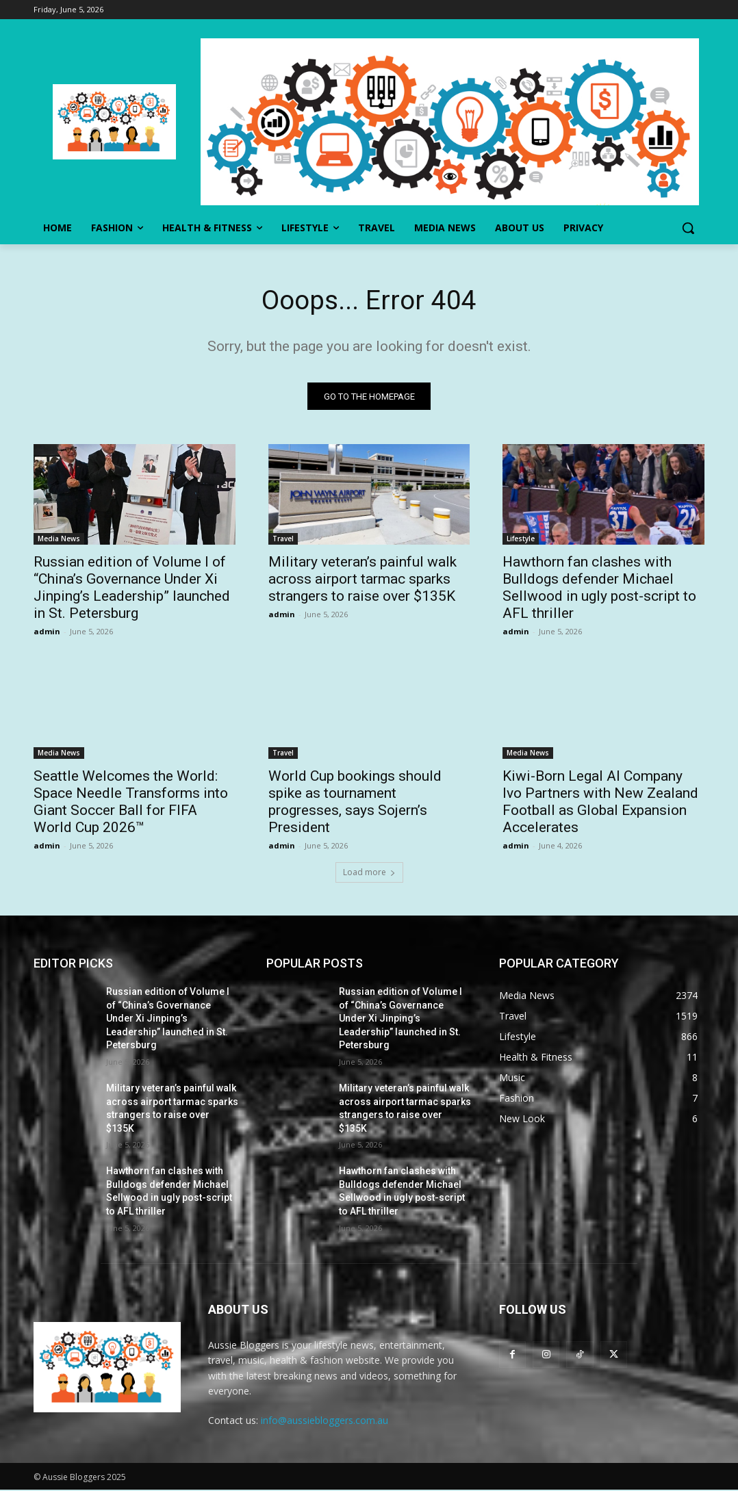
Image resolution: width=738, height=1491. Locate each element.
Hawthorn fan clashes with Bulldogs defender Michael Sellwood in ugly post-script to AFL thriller (599, 589)
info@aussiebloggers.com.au (324, 1421)
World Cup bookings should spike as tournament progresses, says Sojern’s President (355, 804)
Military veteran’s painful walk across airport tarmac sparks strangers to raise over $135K (362, 581)
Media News (59, 540)
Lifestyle (521, 540)
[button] (688, 227)
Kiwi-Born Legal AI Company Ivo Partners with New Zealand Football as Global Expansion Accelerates (600, 804)
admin (47, 633)
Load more (369, 873)
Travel (283, 540)
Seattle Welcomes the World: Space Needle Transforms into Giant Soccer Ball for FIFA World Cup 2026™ (131, 804)
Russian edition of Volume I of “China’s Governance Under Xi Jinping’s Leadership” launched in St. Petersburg (132, 589)
